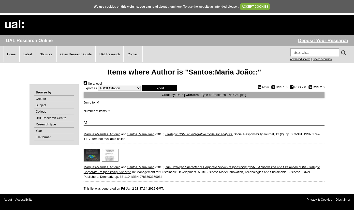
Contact (133, 54)
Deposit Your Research (323, 40)
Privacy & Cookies (319, 199)
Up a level (93, 83)
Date (180, 95)
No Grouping (237, 95)
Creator (41, 99)
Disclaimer (343, 199)
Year (39, 131)
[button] (159, 88)
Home (11, 54)
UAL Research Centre (51, 118)
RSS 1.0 (279, 87)
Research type (46, 124)
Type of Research (213, 95)
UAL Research (110, 54)
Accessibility (23, 199)
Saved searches (322, 59)
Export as (90, 88)
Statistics (46, 54)
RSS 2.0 (297, 87)
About (8, 199)
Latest (27, 54)
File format (43, 137)
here (179, 6)
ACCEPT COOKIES (255, 6)
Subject (41, 105)
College (41, 111)
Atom (262, 87)
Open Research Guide (75, 54)
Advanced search (300, 59)
